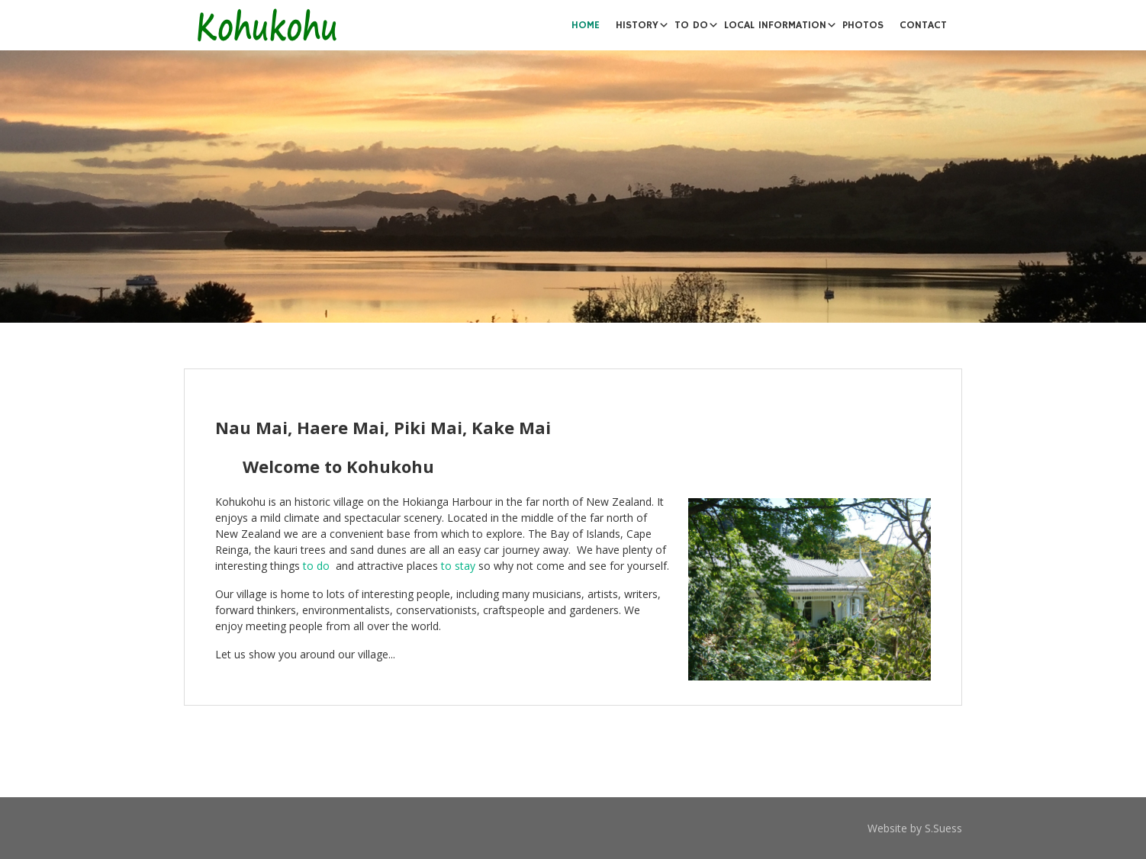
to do (316, 565)
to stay (458, 565)
